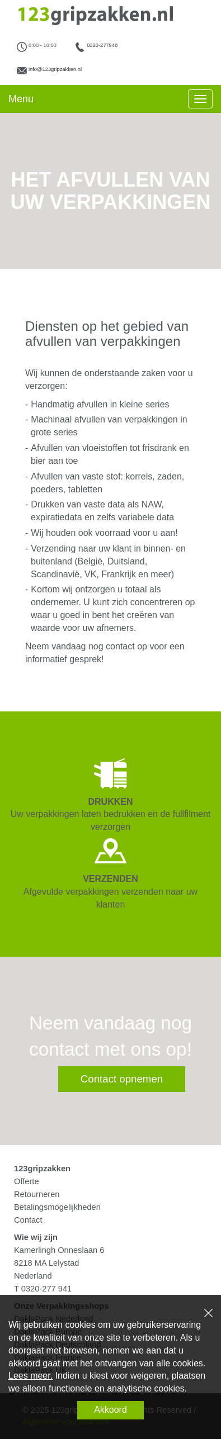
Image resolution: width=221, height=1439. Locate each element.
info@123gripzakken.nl (55, 69)
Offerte (26, 1181)
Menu (21, 99)
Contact (28, 1219)
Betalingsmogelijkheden (57, 1207)
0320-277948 (102, 45)
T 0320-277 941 (43, 1288)
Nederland (33, 1275)
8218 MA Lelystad (46, 1262)
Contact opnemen (122, 1079)
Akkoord (110, 1409)
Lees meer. (30, 1375)
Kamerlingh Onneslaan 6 (59, 1250)
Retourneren (36, 1194)
